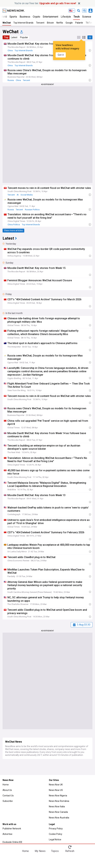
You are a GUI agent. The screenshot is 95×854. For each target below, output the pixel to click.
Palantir (79, 22)
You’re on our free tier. (45, 3)
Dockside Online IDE (12, 842)
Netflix (59, 22)
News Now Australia (59, 817)
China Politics (14, 224)
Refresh (69, 851)
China (10, 50)
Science (86, 16)
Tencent (40, 22)
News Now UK (56, 784)
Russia (11, 80)
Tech (76, 16)
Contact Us (8, 795)
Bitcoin (50, 22)
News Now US (56, 790)
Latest (14, 37)
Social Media (27, 195)
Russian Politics (32, 209)
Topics (55, 851)
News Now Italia (57, 806)
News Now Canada (58, 812)
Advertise (7, 834)
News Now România (59, 801)
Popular (24, 37)
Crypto (36, 16)
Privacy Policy (56, 828)
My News (40, 851)
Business (25, 16)
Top (6, 37)
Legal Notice (55, 839)
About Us (7, 790)
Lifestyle (66, 16)
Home (6, 784)
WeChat (7, 22)
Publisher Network (12, 828)
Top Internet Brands (23, 22)
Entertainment (50, 16)
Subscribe (8, 801)
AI (18, 195)
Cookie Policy (55, 834)
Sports (13, 16)
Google (69, 22)
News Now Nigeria (58, 795)
